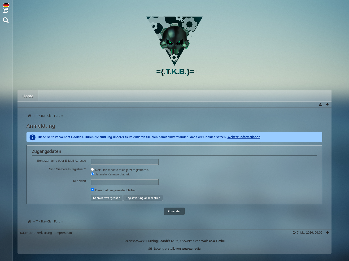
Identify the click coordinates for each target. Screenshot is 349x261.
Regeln (168, 96)
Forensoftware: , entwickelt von (174, 241)
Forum (49, 96)
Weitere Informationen (243, 137)
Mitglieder (74, 96)
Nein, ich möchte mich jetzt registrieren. (120, 170)
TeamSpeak (231, 96)
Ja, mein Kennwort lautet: (110, 174)
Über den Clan (197, 96)
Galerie (100, 96)
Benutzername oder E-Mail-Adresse (61, 160)
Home (27, 96)
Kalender (125, 96)
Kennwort (79, 181)
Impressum (63, 233)
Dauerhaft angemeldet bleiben (113, 190)
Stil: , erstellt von (174, 248)
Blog (148, 96)
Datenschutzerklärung (36, 233)
